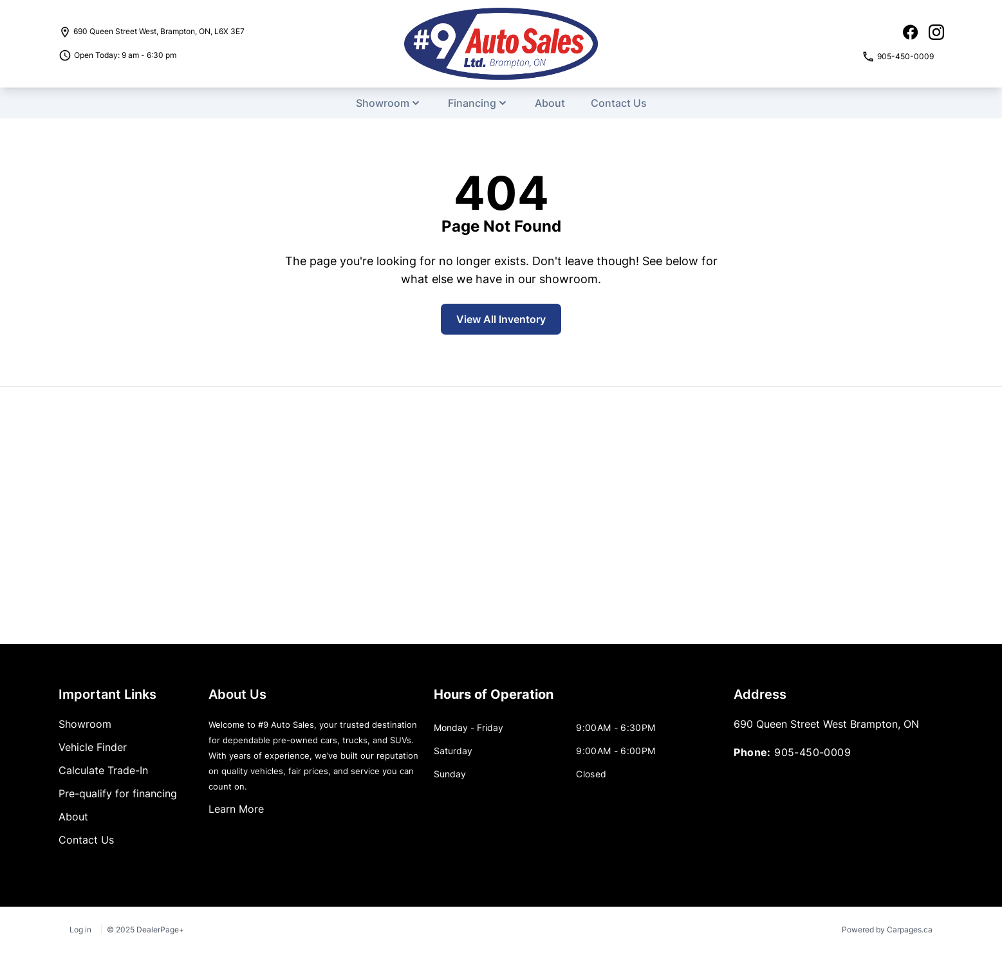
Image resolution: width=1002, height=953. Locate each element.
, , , (159, 31)
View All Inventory (501, 319)
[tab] (493, 700)
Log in (80, 929)
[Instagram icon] (936, 32)
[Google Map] (501, 515)
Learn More (236, 808)
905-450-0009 (812, 752)
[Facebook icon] (910, 32)
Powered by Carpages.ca (887, 929)
